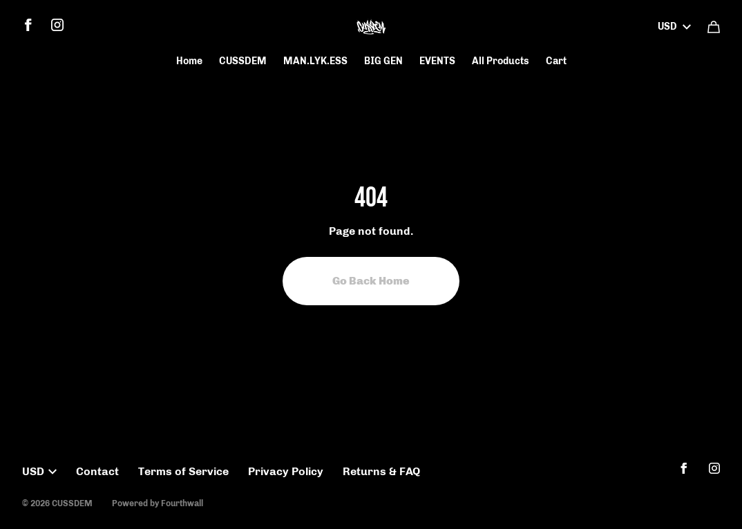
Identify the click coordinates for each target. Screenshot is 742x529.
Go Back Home (371, 280)
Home (189, 61)
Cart (556, 61)
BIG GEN (383, 61)
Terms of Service (183, 471)
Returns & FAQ (381, 471)
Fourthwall (182, 503)
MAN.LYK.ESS (315, 61)
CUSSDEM (243, 61)
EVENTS (437, 61)
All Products (500, 61)
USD (674, 26)
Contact (97, 471)
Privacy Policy (285, 471)
